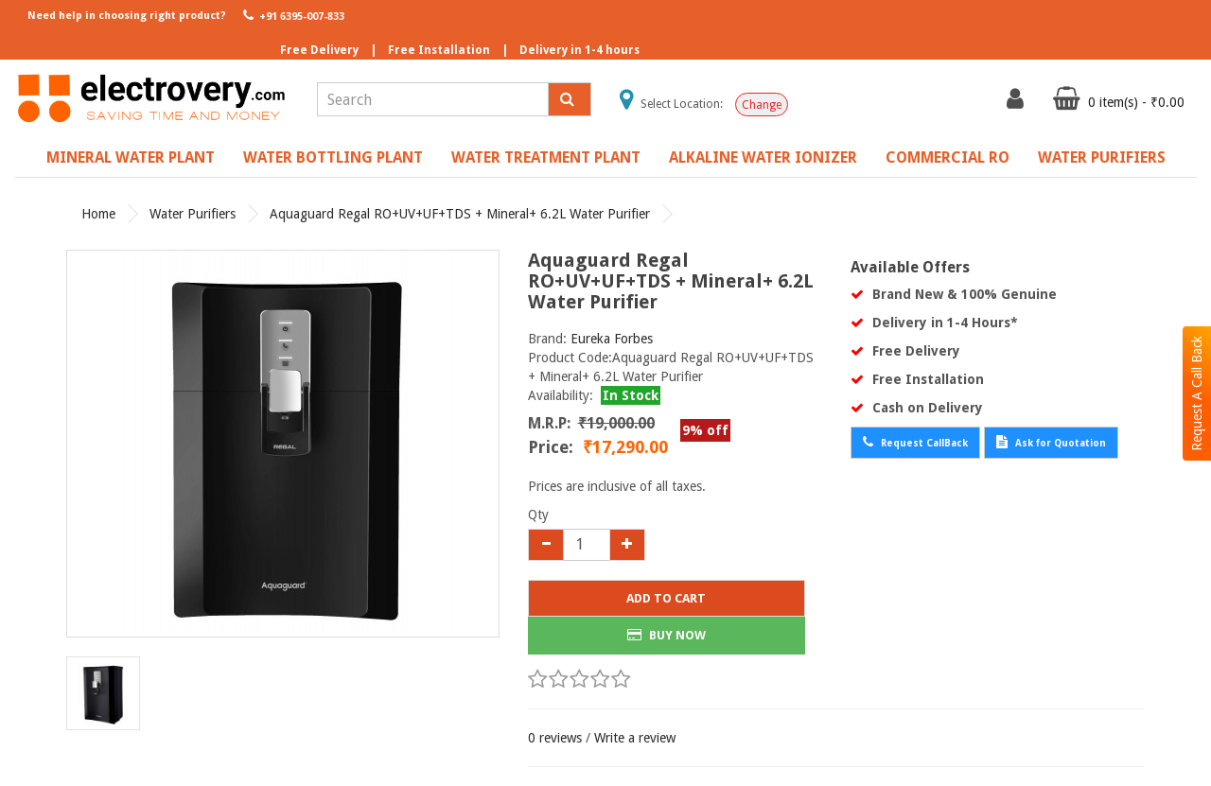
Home (98, 213)
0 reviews (555, 737)
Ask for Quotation (1051, 441)
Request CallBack (915, 441)
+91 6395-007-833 (291, 15)
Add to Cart (666, 598)
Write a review (635, 737)
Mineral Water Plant (130, 157)
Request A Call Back (1196, 393)
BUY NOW (666, 635)
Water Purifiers (1102, 157)
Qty (538, 514)
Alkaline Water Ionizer (763, 157)
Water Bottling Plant (333, 157)
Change (761, 105)
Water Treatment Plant (546, 157)
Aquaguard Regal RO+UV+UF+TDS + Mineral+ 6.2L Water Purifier (460, 213)
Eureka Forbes (611, 338)
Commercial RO (947, 157)
